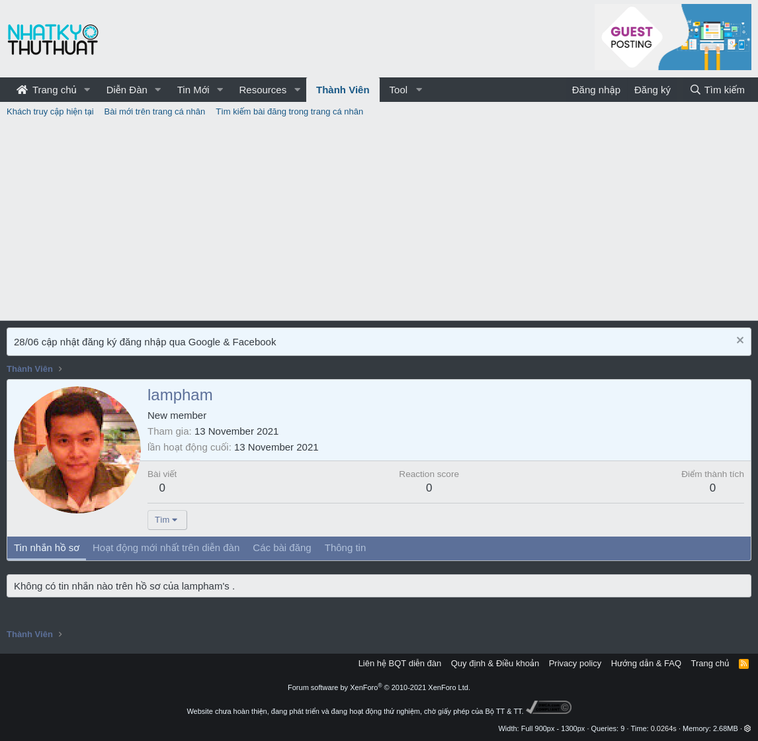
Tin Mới (193, 89)
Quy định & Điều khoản (495, 663)
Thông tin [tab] (345, 547)
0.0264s (664, 728)
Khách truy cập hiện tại (50, 111)
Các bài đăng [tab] (282, 547)
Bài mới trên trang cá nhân (155, 111)
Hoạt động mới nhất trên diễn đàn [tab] (166, 547)
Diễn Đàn (126, 89)
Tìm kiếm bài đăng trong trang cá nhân (289, 111)
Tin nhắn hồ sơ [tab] (46, 547)
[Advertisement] (379, 221)
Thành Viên (343, 89)
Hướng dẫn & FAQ (646, 663)
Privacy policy (575, 663)
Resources (262, 89)
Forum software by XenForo (379, 687)
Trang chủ (47, 89)
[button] (87, 89)
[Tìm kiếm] (717, 89)
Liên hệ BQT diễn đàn (400, 663)
